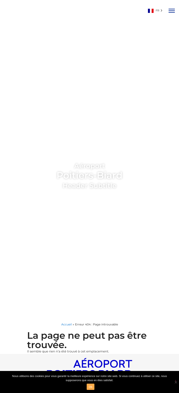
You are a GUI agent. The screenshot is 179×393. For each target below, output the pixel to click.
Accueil (66, 324)
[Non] (175, 381)
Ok (90, 386)
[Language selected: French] (156, 10)
